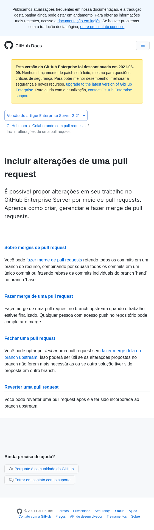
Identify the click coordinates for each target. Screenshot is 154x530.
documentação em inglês (79, 21)
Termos (63, 511)
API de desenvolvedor (86, 516)
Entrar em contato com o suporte (40, 480)
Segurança (103, 511)
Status (119, 511)
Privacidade (81, 511)
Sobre (135, 516)
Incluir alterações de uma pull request (39, 131)
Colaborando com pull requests (59, 126)
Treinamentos (117, 516)
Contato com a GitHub (34, 516)
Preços (60, 516)
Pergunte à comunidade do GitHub (41, 469)
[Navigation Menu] (143, 45)
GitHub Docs (28, 45)
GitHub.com (17, 126)
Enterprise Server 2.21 (46, 115)
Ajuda (133, 511)
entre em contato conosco (102, 26)
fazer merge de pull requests (54, 260)
